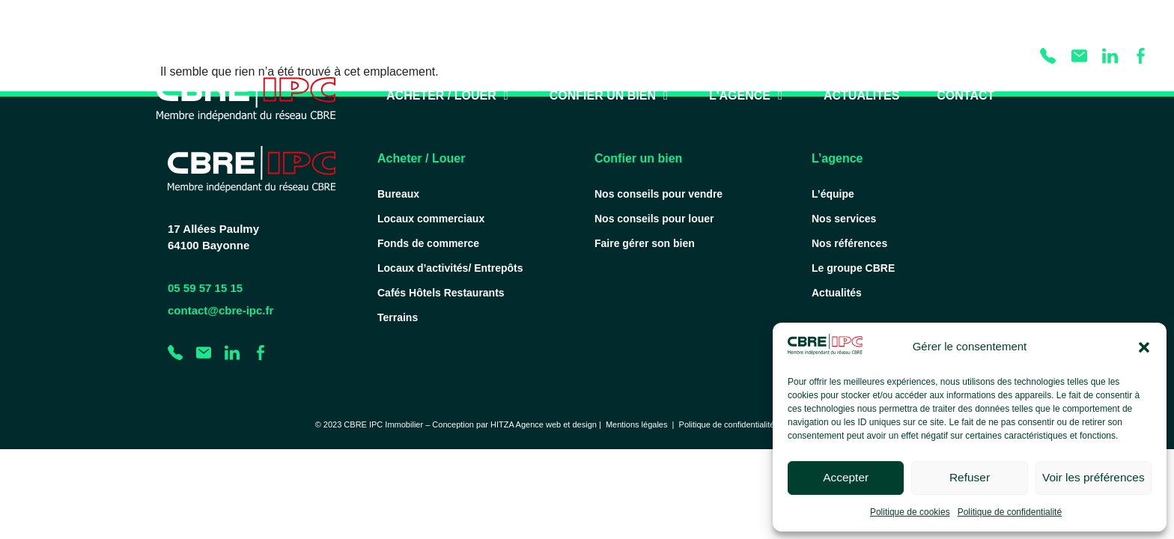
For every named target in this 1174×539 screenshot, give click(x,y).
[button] (1144, 347)
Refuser (970, 478)
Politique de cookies (910, 512)
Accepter (846, 478)
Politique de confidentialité (1010, 512)
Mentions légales (637, 424)
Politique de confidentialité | (731, 424)
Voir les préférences (1093, 478)
